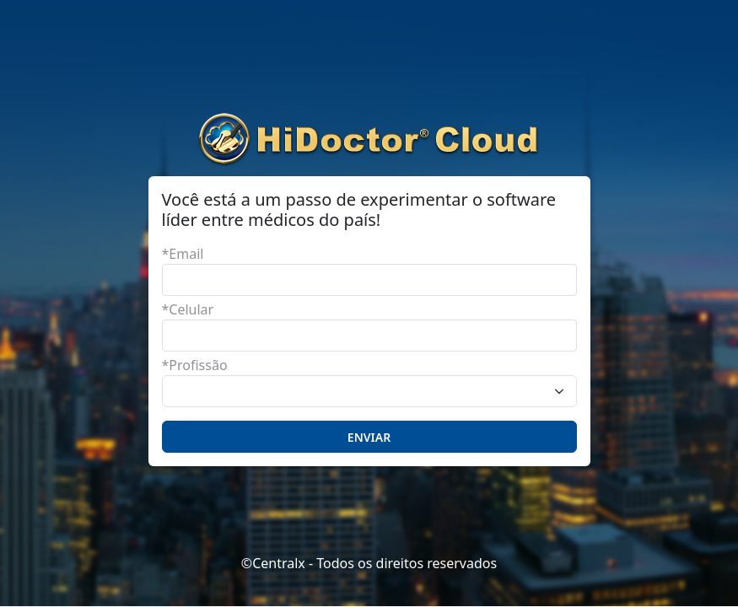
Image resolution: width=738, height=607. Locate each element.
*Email (183, 253)
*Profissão (195, 365)
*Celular (188, 309)
